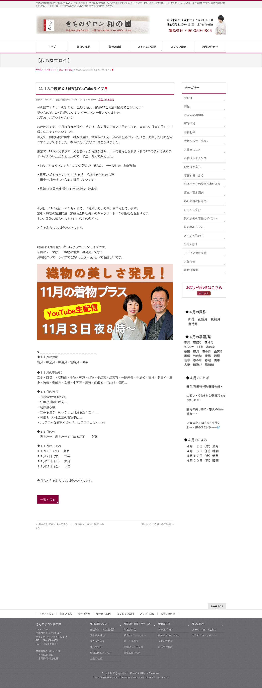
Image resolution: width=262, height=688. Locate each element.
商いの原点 (96, 587)
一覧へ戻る (47, 499)
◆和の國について (99, 564)
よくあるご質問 (125, 554)
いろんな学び (192, 209)
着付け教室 (191, 270)
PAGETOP (217, 547)
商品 (187, 106)
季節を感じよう (194, 175)
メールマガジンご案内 (204, 570)
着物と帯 (189, 132)
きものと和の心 (194, 235)
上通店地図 (96, 599)
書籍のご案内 (165, 587)
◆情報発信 (164, 564)
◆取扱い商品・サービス (137, 564)
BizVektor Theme (131, 618)
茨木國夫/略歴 (97, 576)
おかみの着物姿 (194, 115)
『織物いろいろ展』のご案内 (157, 524)
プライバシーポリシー (204, 576)
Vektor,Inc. (150, 618)
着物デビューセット (135, 576)
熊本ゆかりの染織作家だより (202, 183)
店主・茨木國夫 (106, 99)
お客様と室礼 (192, 166)
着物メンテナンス (195, 158)
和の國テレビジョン (169, 576)
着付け (188, 97)
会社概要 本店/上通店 (102, 570)
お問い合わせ (168, 554)
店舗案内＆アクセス (101, 593)
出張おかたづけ (132, 593)
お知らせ (189, 261)
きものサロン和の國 (126, 614)
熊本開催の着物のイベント (201, 218)
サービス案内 (103, 554)
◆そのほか (198, 564)
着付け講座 (84, 554)
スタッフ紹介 (147, 554)
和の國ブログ (165, 570)
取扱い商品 (66, 554)
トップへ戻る (46, 554)
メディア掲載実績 (195, 252)
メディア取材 (165, 581)
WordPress (113, 618)
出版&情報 (190, 244)
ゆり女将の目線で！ (196, 201)
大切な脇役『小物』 (196, 140)
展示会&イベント (194, 227)
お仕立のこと (192, 149)
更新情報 (189, 123)
